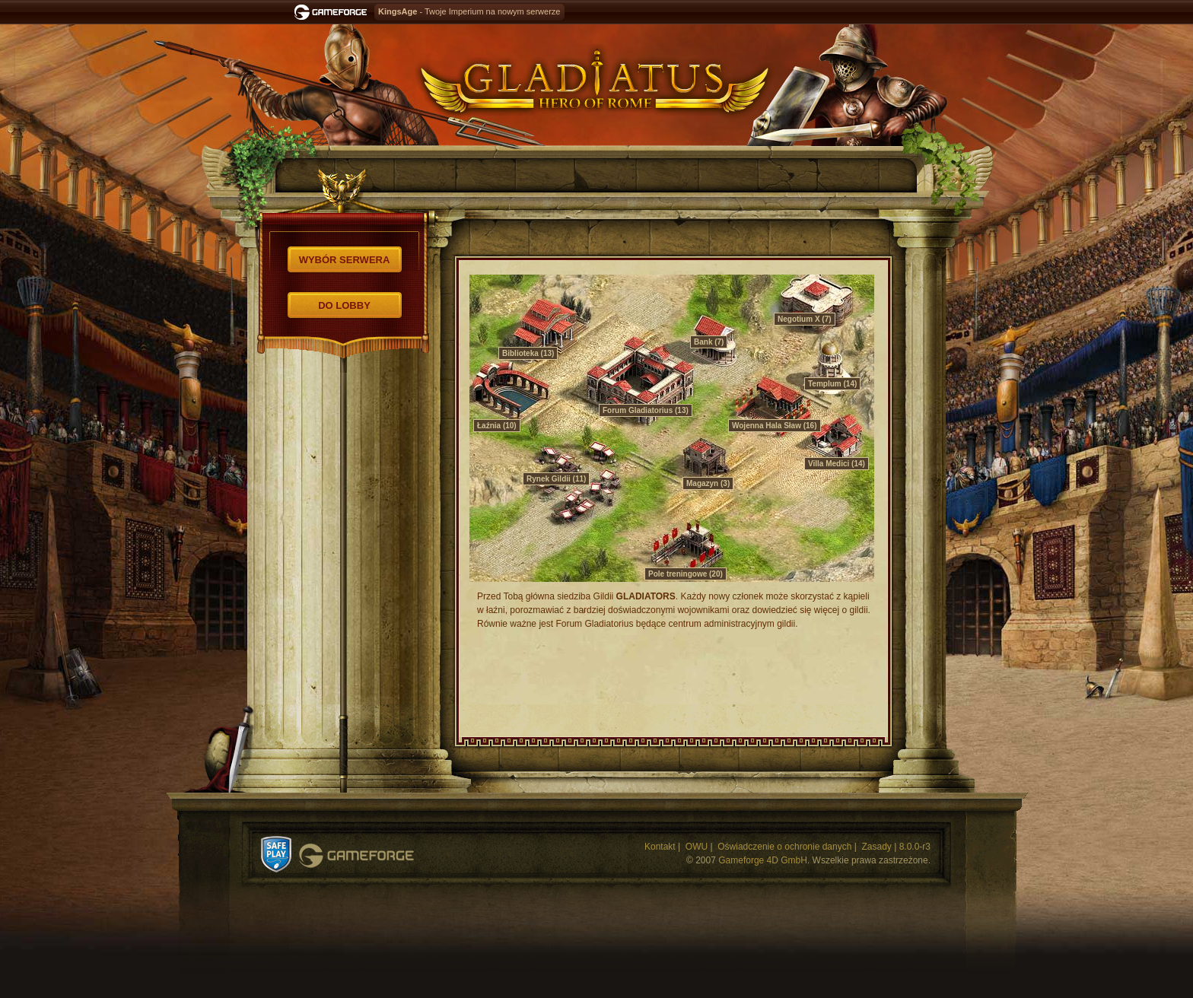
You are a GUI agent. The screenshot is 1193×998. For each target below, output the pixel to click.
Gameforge (356, 856)
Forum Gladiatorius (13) (646, 410)
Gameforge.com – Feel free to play (333, 12)
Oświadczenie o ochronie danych (784, 846)
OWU (697, 846)
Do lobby (344, 305)
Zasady (876, 846)
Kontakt (660, 846)
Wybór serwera (344, 259)
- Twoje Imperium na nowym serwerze (469, 11)
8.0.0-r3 (915, 846)
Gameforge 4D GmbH (762, 860)
